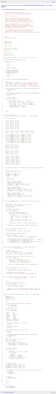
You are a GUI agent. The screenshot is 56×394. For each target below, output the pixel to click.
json (54, 392)
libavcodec (49, 5)
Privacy (9, 392)
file (24, 9)
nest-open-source (5, 5)
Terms (13, 392)
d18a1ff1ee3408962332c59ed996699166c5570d (34, 5)
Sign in (54, 1)
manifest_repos (14, 5)
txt (51, 392)
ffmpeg (20, 5)
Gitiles (7, 392)
